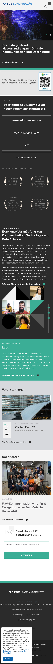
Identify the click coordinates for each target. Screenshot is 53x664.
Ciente (7, 659)
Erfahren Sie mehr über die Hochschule (23, 284)
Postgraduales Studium (26, 133)
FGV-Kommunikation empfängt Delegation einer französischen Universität (24, 507)
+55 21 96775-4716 (31, 615)
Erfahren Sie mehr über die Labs (20, 375)
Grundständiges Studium (26, 121)
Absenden (26, 555)
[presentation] (26, 567)
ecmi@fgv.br (29, 620)
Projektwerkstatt (26, 158)
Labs (26, 145)
